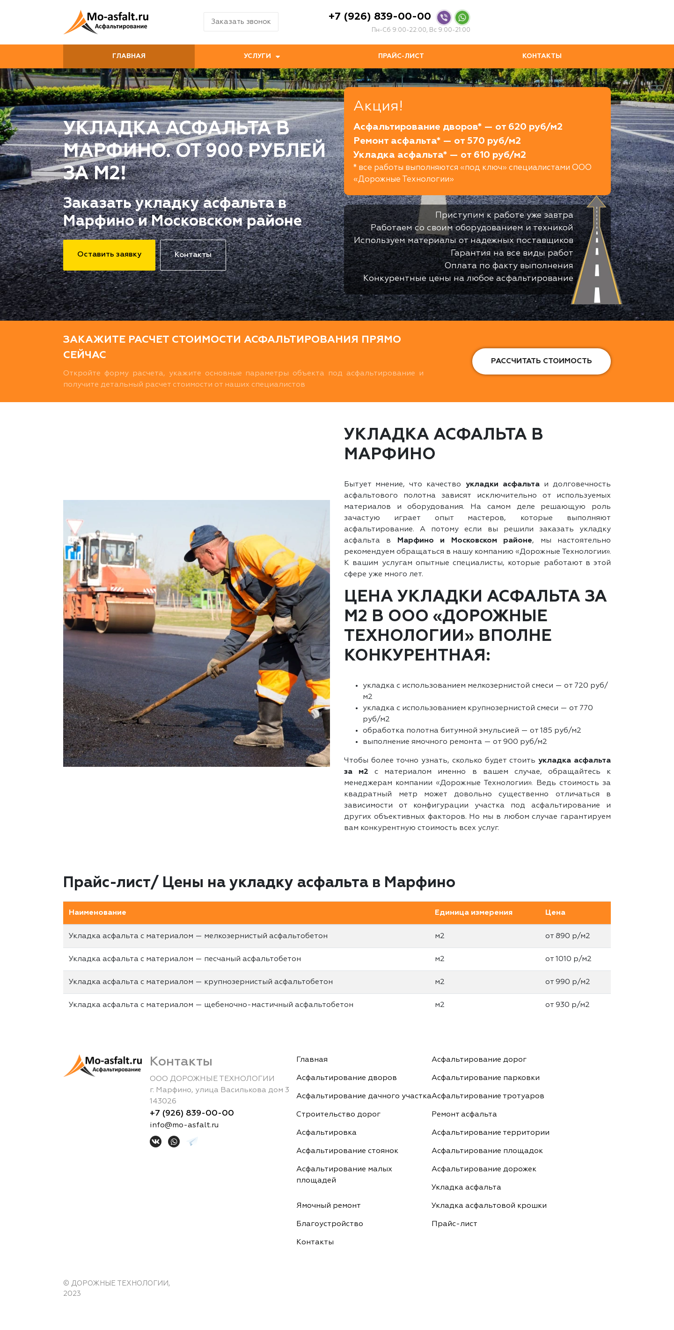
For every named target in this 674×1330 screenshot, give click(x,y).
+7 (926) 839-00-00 (380, 17)
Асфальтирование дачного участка (364, 1096)
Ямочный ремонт (328, 1206)
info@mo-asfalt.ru (184, 1125)
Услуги (257, 56)
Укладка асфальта (466, 1187)
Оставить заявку (109, 254)
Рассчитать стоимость (541, 361)
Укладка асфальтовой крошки (489, 1206)
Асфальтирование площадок (487, 1151)
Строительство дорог (338, 1114)
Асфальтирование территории (490, 1133)
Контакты (542, 56)
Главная (129, 56)
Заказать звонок (241, 21)
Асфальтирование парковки (486, 1078)
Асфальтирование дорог (479, 1060)
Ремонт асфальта (464, 1114)
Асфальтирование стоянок (347, 1151)
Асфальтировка (326, 1133)
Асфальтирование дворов (346, 1078)
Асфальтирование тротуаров (488, 1096)
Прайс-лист (401, 56)
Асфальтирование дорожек (484, 1169)
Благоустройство (329, 1224)
